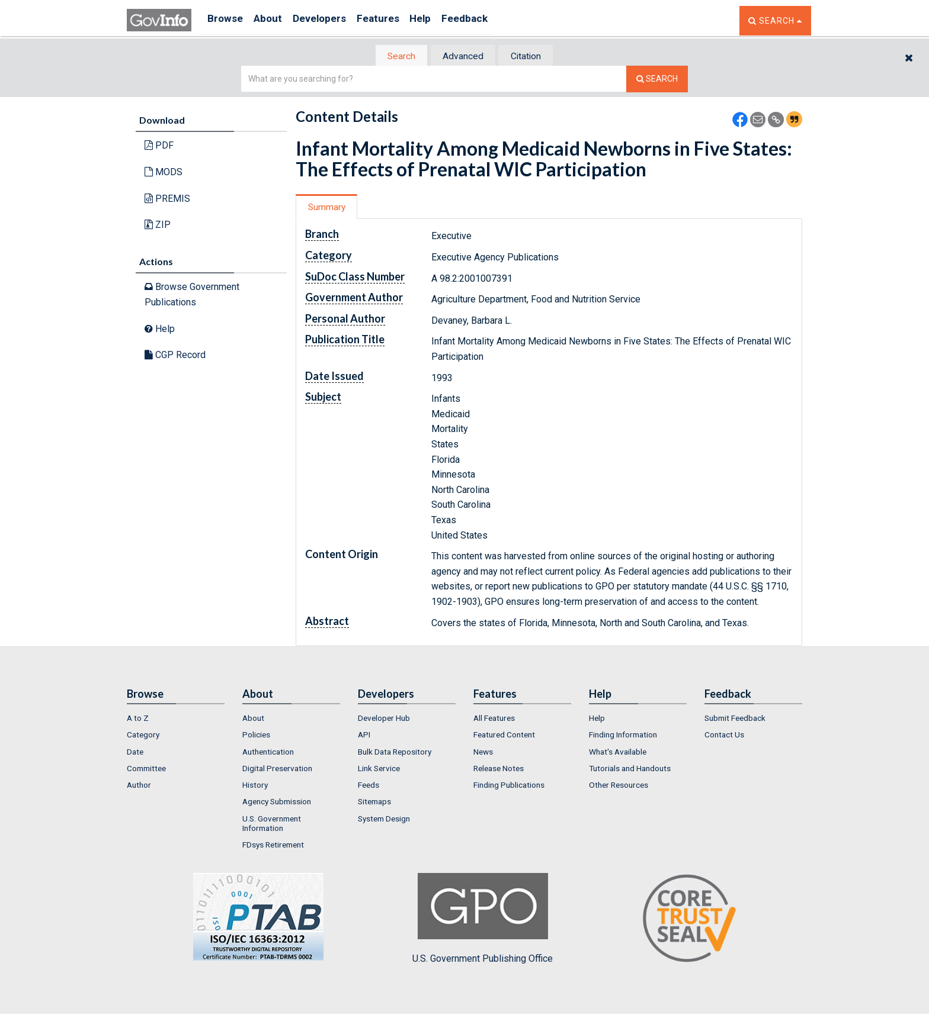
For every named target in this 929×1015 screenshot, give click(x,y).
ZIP (158, 225)
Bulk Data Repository (394, 753)
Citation (533, 56)
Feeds (368, 786)
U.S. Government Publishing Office (482, 919)
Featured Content (504, 736)
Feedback (495, 20)
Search (393, 56)
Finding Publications (508, 786)
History (255, 786)
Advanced (462, 56)
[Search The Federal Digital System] (657, 80)
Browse (226, 20)
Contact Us (724, 736)
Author (139, 786)
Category (143, 736)
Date (135, 753)
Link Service (379, 769)
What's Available (617, 753)
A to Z (138, 719)
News (483, 753)
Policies (256, 736)
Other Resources (618, 786)
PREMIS (167, 199)
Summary (330, 208)
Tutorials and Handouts (630, 769)
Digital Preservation (277, 769)
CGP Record (175, 356)
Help (445, 20)
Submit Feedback (734, 719)
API (364, 736)
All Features (494, 719)
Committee (146, 769)
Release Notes (498, 769)
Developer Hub (384, 719)
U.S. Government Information (271, 824)
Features (396, 20)
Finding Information (623, 736)
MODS (163, 173)
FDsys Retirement (273, 846)
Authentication (268, 753)
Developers (332, 20)
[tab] (394, 56)
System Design (384, 819)
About (274, 20)
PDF (159, 146)
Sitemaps (374, 803)
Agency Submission (276, 803)
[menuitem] (176, 719)
